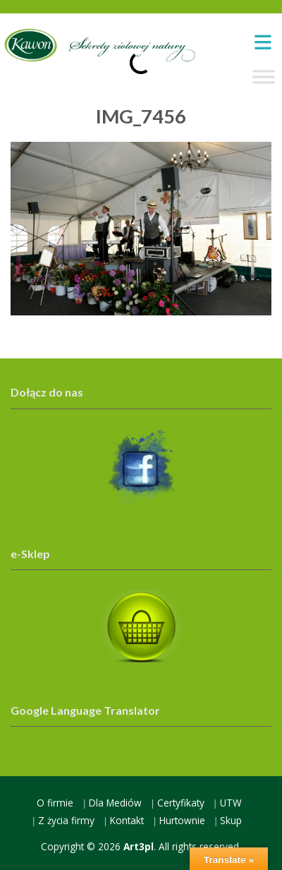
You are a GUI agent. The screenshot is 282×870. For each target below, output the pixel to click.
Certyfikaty (180, 802)
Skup (231, 820)
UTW (231, 802)
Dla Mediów (115, 802)
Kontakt (127, 820)
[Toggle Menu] (263, 77)
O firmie (55, 802)
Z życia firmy (66, 820)
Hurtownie (182, 820)
